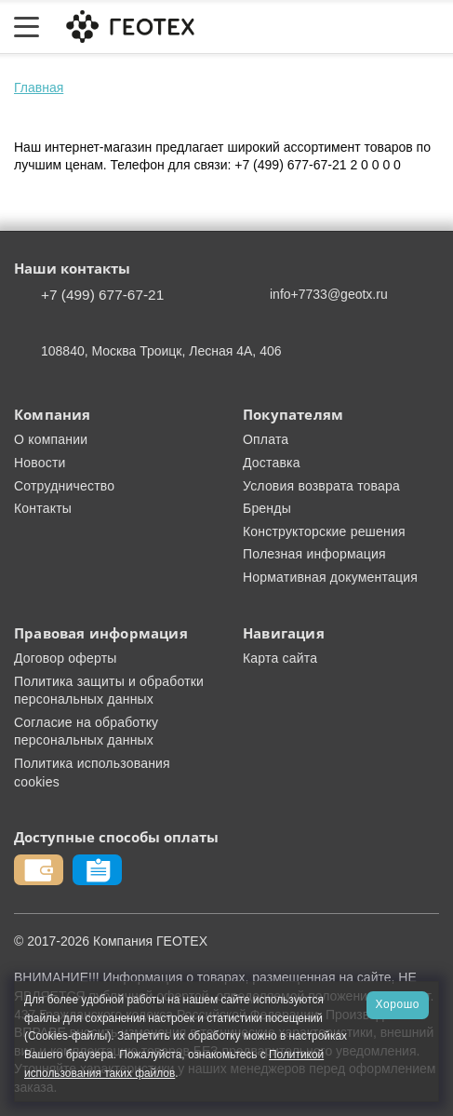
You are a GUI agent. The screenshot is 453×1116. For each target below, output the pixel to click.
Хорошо (398, 1004)
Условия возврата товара (321, 485)
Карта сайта (280, 658)
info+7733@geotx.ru (329, 294)
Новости (40, 462)
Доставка (271, 462)
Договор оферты (65, 658)
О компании (50, 439)
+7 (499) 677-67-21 (102, 295)
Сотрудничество (64, 485)
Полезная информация (314, 553)
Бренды (267, 508)
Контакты (43, 508)
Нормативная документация (330, 577)
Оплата (265, 439)
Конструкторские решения (324, 531)
